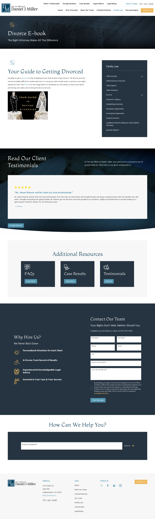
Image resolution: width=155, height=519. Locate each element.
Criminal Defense (81, 494)
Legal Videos (98, 3)
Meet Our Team (81, 489)
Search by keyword (29, 444)
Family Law (79, 502)
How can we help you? (101, 370)
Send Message (99, 400)
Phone (95, 346)
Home (77, 485)
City (94, 354)
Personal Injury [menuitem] (132, 10)
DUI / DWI (78, 498)
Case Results (84, 3)
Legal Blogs (112, 3)
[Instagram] (120, 485)
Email (121, 346)
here (26, 84)
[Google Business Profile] (114, 485)
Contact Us (147, 10)
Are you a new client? (100, 362)
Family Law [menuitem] (118, 10)
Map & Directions (49, 495)
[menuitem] (123, 76)
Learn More (33, 281)
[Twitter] (101, 485)
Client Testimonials (51, 3)
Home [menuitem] (60, 10)
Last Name (122, 338)
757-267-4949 (146, 4)
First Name (96, 338)
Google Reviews (69, 3)
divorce (24, 78)
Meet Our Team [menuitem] (87, 10)
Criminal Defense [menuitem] (104, 10)
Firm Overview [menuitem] (72, 10)
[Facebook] (108, 485)
